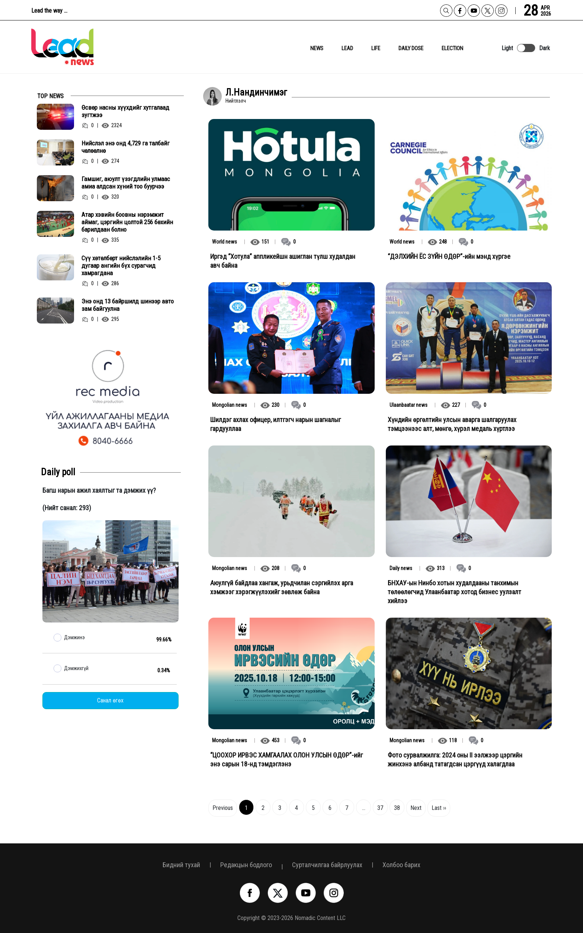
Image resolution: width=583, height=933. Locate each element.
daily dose (410, 48)
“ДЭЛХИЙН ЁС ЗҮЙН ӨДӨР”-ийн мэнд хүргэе (449, 256)
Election (452, 48)
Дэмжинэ (74, 637)
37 (380, 807)
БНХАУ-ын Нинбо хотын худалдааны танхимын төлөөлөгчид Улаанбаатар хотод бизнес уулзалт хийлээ (454, 592)
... (363, 807)
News (316, 48)
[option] (111, 396)
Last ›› (439, 807)
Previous (222, 807)
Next (416, 807)
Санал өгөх (110, 700)
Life (375, 48)
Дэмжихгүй (76, 668)
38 (397, 807)
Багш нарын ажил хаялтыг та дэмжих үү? (99, 490)
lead (347, 48)
